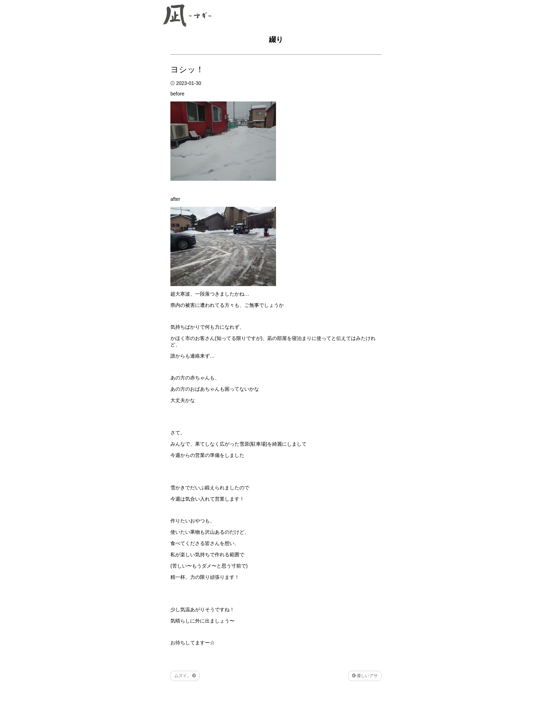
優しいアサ (365, 675)
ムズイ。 (185, 675)
